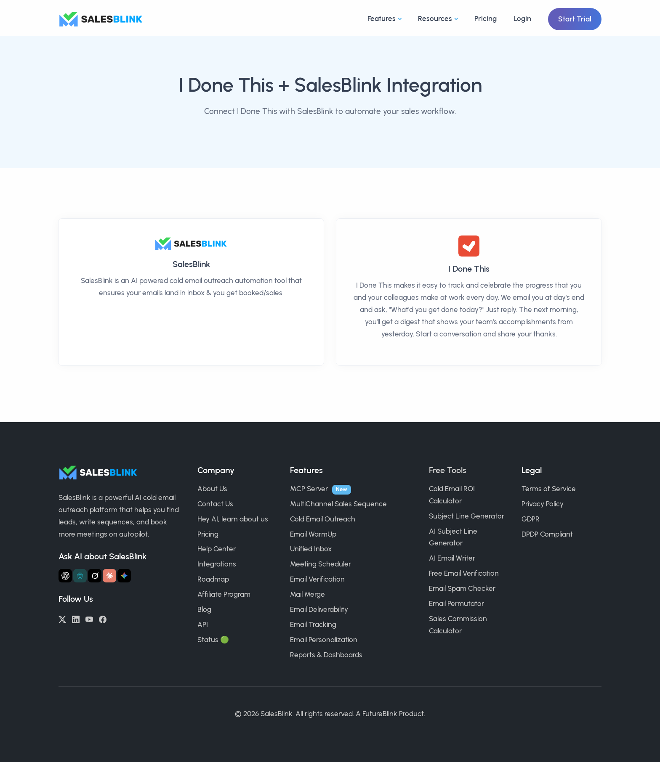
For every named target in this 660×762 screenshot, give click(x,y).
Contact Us (215, 504)
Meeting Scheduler (320, 564)
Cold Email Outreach (322, 519)
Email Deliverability (319, 609)
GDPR (531, 519)
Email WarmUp (313, 534)
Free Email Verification (464, 573)
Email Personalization (323, 639)
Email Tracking (313, 624)
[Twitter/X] (62, 618)
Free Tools (447, 470)
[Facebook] (102, 618)
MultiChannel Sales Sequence (338, 504)
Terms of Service (549, 488)
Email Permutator (456, 603)
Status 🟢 (213, 639)
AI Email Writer (452, 558)
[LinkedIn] (76, 618)
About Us (212, 488)
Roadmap (213, 579)
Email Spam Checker (462, 588)
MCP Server (309, 488)
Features (381, 18)
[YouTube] (89, 618)
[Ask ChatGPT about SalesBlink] (65, 575)
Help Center (216, 549)
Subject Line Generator (466, 516)
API (202, 624)
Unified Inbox (311, 549)
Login (522, 18)
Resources (435, 18)
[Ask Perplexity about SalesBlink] (80, 575)
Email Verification (317, 579)
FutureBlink (379, 713)
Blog (204, 609)
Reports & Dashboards (326, 655)
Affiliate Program (223, 594)
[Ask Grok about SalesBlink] (94, 575)
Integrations (216, 564)
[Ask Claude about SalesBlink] (109, 575)
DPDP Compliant (547, 534)
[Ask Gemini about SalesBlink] (124, 575)
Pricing (485, 18)
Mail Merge (307, 594)
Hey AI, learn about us (232, 519)
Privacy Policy (543, 504)
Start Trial (574, 19)
